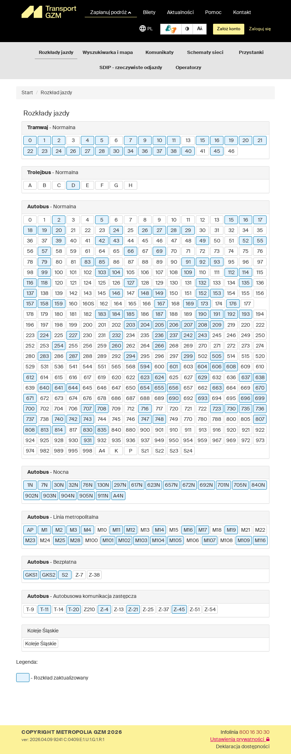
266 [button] (159, 346)
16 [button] (217, 140)
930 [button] (73, 440)
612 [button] (30, 377)
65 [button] (116, 251)
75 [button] (246, 251)
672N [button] (189, 485)
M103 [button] (141, 540)
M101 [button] (108, 540)
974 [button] (30, 451)
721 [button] (188, 409)
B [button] (44, 185)
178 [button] (30, 314)
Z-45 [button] (179, 609)
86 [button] (116, 262)
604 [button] (202, 366)
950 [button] (174, 440)
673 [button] (59, 398)
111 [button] (217, 272)
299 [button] (188, 356)
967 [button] (216, 440)
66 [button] (131, 251)
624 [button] (159, 377)
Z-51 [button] (195, 609)
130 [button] (174, 283)
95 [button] (231, 262)
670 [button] (259, 388)
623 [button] (144, 377)
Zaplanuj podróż (110, 12)
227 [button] (73, 335)
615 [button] (59, 377)
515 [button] (245, 356)
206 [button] (174, 325)
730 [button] (231, 409)
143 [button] (88, 293)
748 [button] (159, 419)
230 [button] (87, 335)
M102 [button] (124, 540)
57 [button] (44, 251)
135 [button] (246, 283)
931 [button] (88, 440)
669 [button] (245, 388)
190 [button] (202, 314)
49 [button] (202, 241)
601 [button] (174, 366)
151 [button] (188, 293)
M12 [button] (130, 530)
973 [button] (260, 440)
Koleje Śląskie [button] (40, 643)
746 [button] (130, 419)
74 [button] (231, 251)
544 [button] (87, 366)
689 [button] (159, 398)
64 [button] (102, 251)
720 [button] (174, 409)
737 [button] (30, 419)
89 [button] (159, 262)
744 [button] (102, 419)
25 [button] (131, 230)
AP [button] (30, 530)
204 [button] (145, 325)
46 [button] (231, 151)
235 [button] (144, 335)
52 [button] (245, 241)
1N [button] (30, 485)
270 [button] (202, 346)
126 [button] (116, 283)
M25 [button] (60, 540)
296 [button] (159, 356)
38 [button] (174, 151)
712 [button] (130, 409)
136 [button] (260, 283)
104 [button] (116, 272)
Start (27, 92)
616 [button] (73, 377)
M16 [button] (188, 530)
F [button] (102, 185)
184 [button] (116, 314)
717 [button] (159, 409)
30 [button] (116, 151)
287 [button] (73, 356)
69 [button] (159, 251)
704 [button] (58, 409)
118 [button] (44, 283)
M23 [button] (30, 540)
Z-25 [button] (148, 609)
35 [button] (260, 230)
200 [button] (87, 325)
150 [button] (174, 293)
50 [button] (217, 241)
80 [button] (59, 262)
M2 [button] (59, 530)
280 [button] (30, 356)
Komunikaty (160, 52)
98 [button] (30, 272)
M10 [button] (102, 530)
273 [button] (245, 346)
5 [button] (101, 140)
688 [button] (145, 398)
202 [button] (116, 325)
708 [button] (101, 409)
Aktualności (180, 12)
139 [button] (59, 293)
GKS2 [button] (48, 575)
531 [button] (44, 366)
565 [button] (116, 366)
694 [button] (217, 398)
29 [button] (188, 230)
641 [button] (59, 388)
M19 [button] (231, 530)
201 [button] (102, 325)
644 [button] (73, 388)
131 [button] (188, 283)
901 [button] (159, 430)
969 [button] (231, 440)
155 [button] (245, 293)
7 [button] (130, 140)
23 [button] (44, 151)
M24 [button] (45, 540)
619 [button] (102, 377)
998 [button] (87, 451)
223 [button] (30, 335)
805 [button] (245, 419)
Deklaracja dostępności (242, 746)
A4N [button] (118, 496)
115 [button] (260, 272)
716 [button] (145, 409)
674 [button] (73, 398)
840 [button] (116, 430)
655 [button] (159, 388)
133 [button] (217, 283)
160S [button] (88, 303)
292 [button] (116, 356)
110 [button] (202, 272)
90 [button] (174, 262)
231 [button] (102, 335)
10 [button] (159, 140)
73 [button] (217, 251)
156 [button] (260, 293)
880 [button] (130, 430)
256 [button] (87, 346)
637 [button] (245, 377)
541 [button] (73, 366)
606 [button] (217, 366)
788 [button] (216, 419)
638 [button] (260, 377)
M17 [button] (202, 530)
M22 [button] (260, 530)
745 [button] (116, 419)
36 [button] (145, 151)
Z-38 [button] (94, 575)
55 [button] (260, 241)
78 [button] (30, 262)
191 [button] (216, 314)
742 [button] (73, 419)
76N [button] (88, 485)
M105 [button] (175, 540)
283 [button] (44, 356)
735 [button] (245, 409)
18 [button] (30, 230)
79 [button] (44, 262)
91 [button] (188, 262)
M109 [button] (243, 540)
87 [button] (131, 262)
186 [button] (145, 314)
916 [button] (217, 430)
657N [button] (171, 485)
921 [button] (246, 430)
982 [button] (44, 451)
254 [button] (59, 346)
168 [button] (175, 303)
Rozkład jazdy (56, 92)
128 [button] (145, 283)
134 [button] (231, 283)
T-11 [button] (44, 609)
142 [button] (73, 293)
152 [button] (203, 293)
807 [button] (259, 419)
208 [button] (202, 325)
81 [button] (73, 262)
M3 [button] (73, 530)
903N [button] (49, 496)
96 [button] (245, 262)
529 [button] (30, 366)
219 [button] (231, 325)
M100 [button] (91, 540)
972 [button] (245, 440)
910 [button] (174, 430)
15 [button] (202, 140)
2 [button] (58, 140)
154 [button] (231, 293)
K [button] (116, 451)
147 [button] (130, 293)
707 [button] (87, 409)
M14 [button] (159, 530)
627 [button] (188, 377)
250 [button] (260, 335)
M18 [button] (217, 530)
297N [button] (120, 485)
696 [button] (245, 398)
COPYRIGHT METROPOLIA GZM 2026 (72, 732)
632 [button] (216, 377)
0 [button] (30, 140)
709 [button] (116, 409)
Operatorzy (188, 67)
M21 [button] (245, 530)
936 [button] (130, 440)
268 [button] (174, 346)
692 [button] (188, 398)
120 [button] (59, 283)
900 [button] (145, 430)
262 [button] (130, 346)
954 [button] (188, 440)
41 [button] (202, 151)
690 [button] (174, 398)
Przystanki (251, 52)
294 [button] (130, 356)
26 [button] (73, 151)
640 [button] (44, 388)
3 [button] (73, 140)
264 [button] (145, 346)
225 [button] (58, 335)
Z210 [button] (89, 609)
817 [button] (73, 430)
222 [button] (260, 325)
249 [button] (245, 335)
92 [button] (202, 262)
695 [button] (231, 398)
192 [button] (231, 314)
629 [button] (202, 377)
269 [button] (188, 346)
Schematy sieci (205, 52)
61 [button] (87, 251)
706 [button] (73, 409)
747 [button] (145, 419)
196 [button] (30, 325)
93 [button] (217, 262)
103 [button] (102, 272)
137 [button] (30, 293)
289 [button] (102, 356)
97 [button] (260, 262)
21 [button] (260, 140)
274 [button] (260, 346)
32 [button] (231, 230)
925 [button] (44, 440)
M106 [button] (192, 540)
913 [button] (203, 430)
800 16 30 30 (254, 732)
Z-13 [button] (119, 609)
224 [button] (44, 335)
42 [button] (102, 241)
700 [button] (30, 409)
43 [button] (116, 241)
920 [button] (231, 430)
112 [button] (231, 272)
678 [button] (101, 398)
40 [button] (188, 151)
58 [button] (59, 251)
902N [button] (31, 496)
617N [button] (137, 485)
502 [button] (202, 356)
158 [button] (44, 303)
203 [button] (130, 325)
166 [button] (147, 303)
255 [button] (73, 346)
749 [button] (174, 419)
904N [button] (68, 496)
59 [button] (73, 251)
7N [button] (44, 485)
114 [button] (245, 272)
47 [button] (174, 241)
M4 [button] (87, 530)
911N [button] (103, 496)
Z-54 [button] (210, 609)
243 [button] (202, 335)
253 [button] (44, 346)
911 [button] (188, 430)
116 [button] (30, 283)
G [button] (116, 185)
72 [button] (202, 251)
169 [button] (190, 303)
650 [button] (130, 388)
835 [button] (102, 430)
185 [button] (130, 314)
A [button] (30, 185)
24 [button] (59, 151)
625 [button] (174, 377)
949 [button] (159, 440)
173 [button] (204, 303)
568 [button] (130, 366)
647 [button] (116, 388)
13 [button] (188, 140)
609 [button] (245, 366)
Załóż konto (228, 29)
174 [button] (218, 303)
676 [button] (87, 398)
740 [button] (59, 419)
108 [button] (174, 272)
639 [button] (30, 388)
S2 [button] (65, 575)
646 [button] (102, 388)
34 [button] (131, 151)
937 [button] (145, 440)
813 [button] (44, 430)
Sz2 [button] (159, 451)
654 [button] (145, 388)
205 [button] (159, 325)
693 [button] (202, 398)
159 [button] (59, 303)
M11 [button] (116, 530)
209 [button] (217, 325)
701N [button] (223, 485)
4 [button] (87, 140)
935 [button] (116, 440)
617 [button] (87, 377)
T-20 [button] (73, 609)
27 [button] (87, 151)
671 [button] (30, 398)
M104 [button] (158, 540)
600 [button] (159, 366)
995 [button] (73, 451)
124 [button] (88, 283)
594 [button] (145, 366)
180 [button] (59, 314)
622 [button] (130, 377)
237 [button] (174, 335)
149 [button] (159, 293)
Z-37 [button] (163, 609)
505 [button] (217, 356)
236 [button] (159, 335)
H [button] (131, 185)
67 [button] (145, 251)
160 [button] (73, 303)
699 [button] (260, 398)
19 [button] (231, 140)
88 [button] (145, 262)
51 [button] (231, 241)
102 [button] (88, 272)
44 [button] (131, 241)
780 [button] (202, 419)
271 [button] (217, 346)
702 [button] (44, 409)
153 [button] (217, 293)
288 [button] (87, 356)
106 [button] (145, 272)
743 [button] (87, 419)
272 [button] (231, 346)
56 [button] (30, 251)
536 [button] (59, 366)
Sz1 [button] (145, 451)
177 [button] (247, 303)
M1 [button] (44, 530)
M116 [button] (260, 540)
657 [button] (188, 388)
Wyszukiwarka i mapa (108, 52)
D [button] (73, 185)
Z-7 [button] (79, 575)
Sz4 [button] (188, 451)
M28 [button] (75, 540)
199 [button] (73, 325)
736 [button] (260, 409)
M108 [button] (226, 540)
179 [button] (44, 314)
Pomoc (213, 12)
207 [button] (188, 325)
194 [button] (260, 314)
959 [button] (202, 440)
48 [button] (188, 241)
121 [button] (73, 283)
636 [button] (231, 377)
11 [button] (174, 140)
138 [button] (44, 293)
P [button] (130, 451)
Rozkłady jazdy (56, 52)
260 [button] (116, 346)
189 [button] (188, 314)
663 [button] (217, 388)
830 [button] (87, 430)
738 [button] (44, 419)
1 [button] (44, 140)
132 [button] (202, 283)
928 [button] (59, 440)
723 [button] (217, 409)
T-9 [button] (30, 609)
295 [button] (145, 356)
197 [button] (44, 325)
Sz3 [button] (174, 451)
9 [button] (145, 140)
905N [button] (86, 496)
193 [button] (246, 314)
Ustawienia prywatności (239, 739)
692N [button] (206, 485)
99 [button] (44, 272)
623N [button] (153, 485)
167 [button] (161, 303)
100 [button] (59, 272)
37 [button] (159, 151)
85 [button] (102, 262)
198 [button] (59, 325)
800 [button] (231, 419)
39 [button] (59, 241)
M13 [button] (144, 530)
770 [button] (188, 419)
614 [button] (44, 377)
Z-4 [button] (104, 609)
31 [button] (216, 230)
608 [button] (231, 366)
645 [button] (87, 388)
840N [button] (258, 485)
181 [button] (73, 314)
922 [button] (259, 430)
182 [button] (88, 314)
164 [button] (118, 303)
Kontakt (242, 12)
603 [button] (188, 366)
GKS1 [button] (31, 575)
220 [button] (245, 325)
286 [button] (59, 356)
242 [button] (188, 335)
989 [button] (59, 451)
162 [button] (104, 303)
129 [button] (159, 283)
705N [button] (240, 485)
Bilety (149, 12)
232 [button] (116, 335)
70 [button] (174, 251)
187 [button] (159, 314)
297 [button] (174, 356)
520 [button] (260, 356)
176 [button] (233, 303)
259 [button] (102, 346)
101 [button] (73, 272)
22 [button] (30, 151)
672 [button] (44, 398)
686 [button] (116, 398)
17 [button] (260, 220)
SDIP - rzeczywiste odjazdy (131, 67)
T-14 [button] (59, 609)
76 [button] (260, 251)
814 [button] (59, 430)
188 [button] (174, 314)
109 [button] (188, 272)
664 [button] (231, 388)
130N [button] (103, 485)
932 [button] (101, 440)
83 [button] (87, 262)
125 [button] (102, 283)
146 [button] (116, 293)
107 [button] (159, 272)
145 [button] (102, 293)
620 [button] (116, 377)
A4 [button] (102, 451)
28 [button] (102, 151)
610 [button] (260, 366)
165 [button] (132, 303)
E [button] (87, 185)
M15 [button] (174, 530)
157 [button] (30, 303)
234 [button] (130, 335)
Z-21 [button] (133, 609)
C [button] (59, 185)
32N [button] (73, 485)
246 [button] (231, 335)
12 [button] (202, 220)
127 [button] (130, 283)
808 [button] (30, 430)
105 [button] (130, 272)
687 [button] (130, 398)
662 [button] (202, 388)
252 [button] (30, 346)
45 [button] (217, 151)
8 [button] (145, 220)
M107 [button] (210, 540)
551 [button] (102, 366)
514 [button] (231, 356)
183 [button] (102, 314)
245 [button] (217, 335)
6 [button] (116, 140)
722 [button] (202, 409)
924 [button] (30, 440)
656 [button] (174, 388)
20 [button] (245, 140)
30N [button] (59, 485)
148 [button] (145, 293)
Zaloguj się (260, 29)
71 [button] (188, 251)
